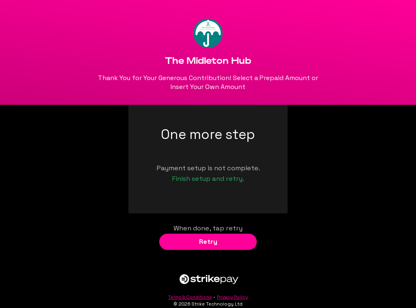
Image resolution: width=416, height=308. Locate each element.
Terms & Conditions (190, 297)
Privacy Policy (232, 297)
